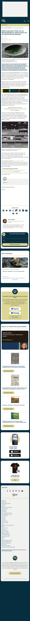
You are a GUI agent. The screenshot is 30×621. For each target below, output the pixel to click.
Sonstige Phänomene (14, 269)
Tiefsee (17, 278)
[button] (3, 210)
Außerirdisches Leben (6, 503)
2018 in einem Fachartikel (18, 160)
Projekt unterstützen (15, 573)
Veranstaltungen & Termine (7, 540)
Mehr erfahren (15, 317)
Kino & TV (4, 518)
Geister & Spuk (5, 508)
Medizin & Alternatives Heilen (7, 525)
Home (3, 27)
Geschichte (4, 510)
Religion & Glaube (5, 532)
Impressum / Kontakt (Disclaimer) (8, 547)
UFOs (3, 538)
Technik (3, 537)
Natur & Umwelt (6, 269)
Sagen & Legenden (5, 533)
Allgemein (4, 500)
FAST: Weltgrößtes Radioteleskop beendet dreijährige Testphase (15, 172)
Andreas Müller (4, 36)
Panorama (4, 529)
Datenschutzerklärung (6, 545)
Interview (3, 517)
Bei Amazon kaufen (8, 426)
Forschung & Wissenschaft (7, 507)
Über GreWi (4, 544)
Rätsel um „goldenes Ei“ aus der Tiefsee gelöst (13, 271)
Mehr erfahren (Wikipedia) (19, 227)
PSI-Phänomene (5, 530)
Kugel (12, 278)
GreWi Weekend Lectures (7, 514)
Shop (15, 480)
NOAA (14, 278)
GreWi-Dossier (4, 515)
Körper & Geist (4, 521)
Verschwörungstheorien (6, 541)
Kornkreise (4, 519)
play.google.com (15, 455)
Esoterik (3, 506)
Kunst (3, 523)
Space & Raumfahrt (8, 27)
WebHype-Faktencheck (6, 543)
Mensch (3, 526)
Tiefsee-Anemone (22, 278)
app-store (15, 451)
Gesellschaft (4, 511)
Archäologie (4, 502)
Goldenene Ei (8, 278)
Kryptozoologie (5, 522)
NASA (7, 182)
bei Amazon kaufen (8, 371)
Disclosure (4, 504)
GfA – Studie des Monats (7, 513)
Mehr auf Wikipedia (7, 339)
